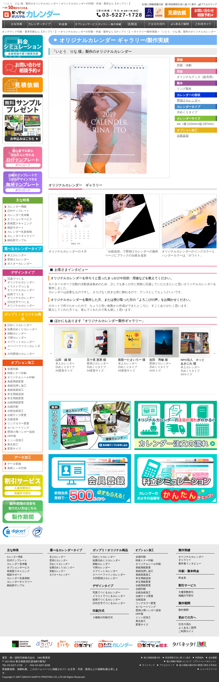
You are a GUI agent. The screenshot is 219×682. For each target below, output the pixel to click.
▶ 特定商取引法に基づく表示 (176, 657)
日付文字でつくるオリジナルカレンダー (21, 303)
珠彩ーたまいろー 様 (131, 359)
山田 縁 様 (63, 359)
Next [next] (214, 353)
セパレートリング (18, 427)
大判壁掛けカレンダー (21, 353)
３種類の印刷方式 (103, 617)
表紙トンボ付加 (16, 468)
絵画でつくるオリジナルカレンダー (21, 296)
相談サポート (15, 227)
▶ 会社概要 (211, 657)
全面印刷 (12, 368)
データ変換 (14, 463)
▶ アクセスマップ (165, 665)
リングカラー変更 (18, 423)
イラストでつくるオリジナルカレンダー (21, 288)
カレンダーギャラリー (21, 236)
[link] (16, 532)
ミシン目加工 (15, 440)
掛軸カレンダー (16, 333)
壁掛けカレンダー (18, 259)
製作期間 (183, 610)
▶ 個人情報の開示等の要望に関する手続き (196, 665)
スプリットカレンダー (21, 341)
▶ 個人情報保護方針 (150, 657)
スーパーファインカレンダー (23, 347)
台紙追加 (12, 419)
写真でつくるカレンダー (106, 592)
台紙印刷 (12, 406)
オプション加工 (22, 362)
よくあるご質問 (187, 627)
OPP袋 (11, 436)
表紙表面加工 (15, 389)
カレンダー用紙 (16, 206)
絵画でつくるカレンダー (106, 599)
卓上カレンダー (16, 255)
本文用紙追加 (15, 394)
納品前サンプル (16, 240)
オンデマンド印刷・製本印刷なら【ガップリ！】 (30, 31)
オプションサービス (19, 219)
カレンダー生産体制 (19, 231)
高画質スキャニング (19, 223)
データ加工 (22, 457)
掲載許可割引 (186, 595)
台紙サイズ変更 (16, 415)
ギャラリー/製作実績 (145, 31)
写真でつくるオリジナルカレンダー (21, 280)
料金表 (182, 578)
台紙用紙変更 (15, 402)
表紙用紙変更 (15, 381)
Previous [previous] (51, 353)
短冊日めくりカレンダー (22, 329)
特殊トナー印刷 (16, 373)
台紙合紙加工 (15, 410)
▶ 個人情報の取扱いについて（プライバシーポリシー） (190, 661)
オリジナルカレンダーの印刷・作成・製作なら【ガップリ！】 (95, 31)
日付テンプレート (18, 210)
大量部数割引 (186, 592)
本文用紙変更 (15, 398)
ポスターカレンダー (19, 263)
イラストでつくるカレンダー (109, 596)
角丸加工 (12, 444)
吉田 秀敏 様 (158, 359)
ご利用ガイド (186, 631)
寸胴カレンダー (16, 337)
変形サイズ (14, 448)
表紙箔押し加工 (16, 385)
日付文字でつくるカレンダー (109, 603)
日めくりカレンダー (19, 325)
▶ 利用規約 (198, 657)
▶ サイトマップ (147, 665)
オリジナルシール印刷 (21, 377)
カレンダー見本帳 (18, 215)
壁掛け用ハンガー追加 (21, 431)
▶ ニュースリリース (207, 669)
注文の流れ (184, 624)
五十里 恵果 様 (96, 359)
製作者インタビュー (189, 563)
